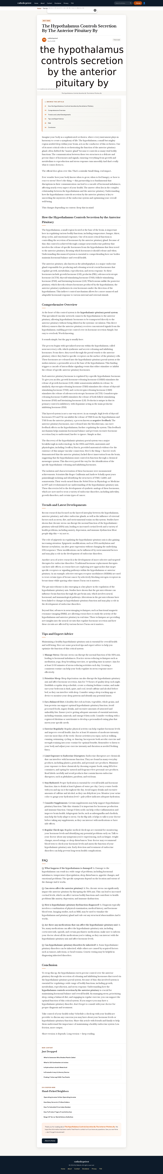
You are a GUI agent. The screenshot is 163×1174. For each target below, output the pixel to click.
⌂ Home (137, 3)
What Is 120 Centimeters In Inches (56, 1062)
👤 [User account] (144, 3)
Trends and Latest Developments (59, 115)
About (42, 3)
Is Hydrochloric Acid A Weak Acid (55, 1067)
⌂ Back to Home (49, 1141)
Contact (49, 3)
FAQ (49, 123)
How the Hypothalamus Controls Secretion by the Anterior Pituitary (70, 106)
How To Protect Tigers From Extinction (58, 1112)
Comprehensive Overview (56, 110)
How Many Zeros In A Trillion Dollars (57, 1102)
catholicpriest (24, 3)
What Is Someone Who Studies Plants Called (59, 1057)
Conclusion (52, 127)
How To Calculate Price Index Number (57, 1107)
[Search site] (123, 3)
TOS (72, 3)
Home (36, 3)
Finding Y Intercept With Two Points (57, 1077)
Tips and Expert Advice (56, 119)
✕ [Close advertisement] (159, 10)
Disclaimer (58, 3)
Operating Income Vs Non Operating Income (60, 1097)
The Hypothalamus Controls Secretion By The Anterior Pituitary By (90, 1127)
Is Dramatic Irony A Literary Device (56, 1072)
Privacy (66, 3)
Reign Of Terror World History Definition (58, 1117)
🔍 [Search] (131, 3)
